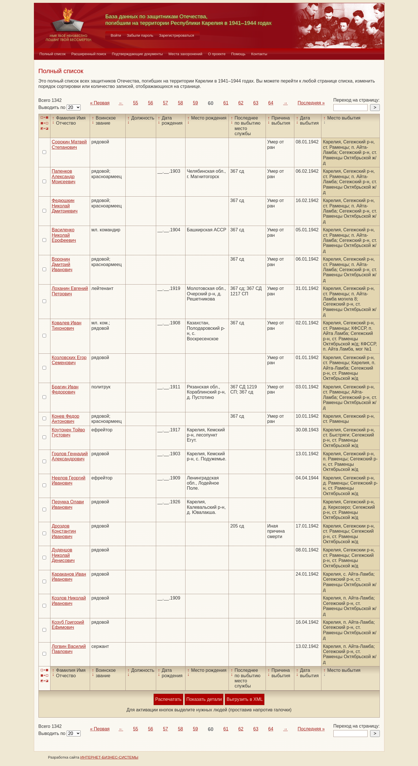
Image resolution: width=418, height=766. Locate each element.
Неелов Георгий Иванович (68, 480)
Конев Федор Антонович (65, 419)
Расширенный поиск (88, 54)
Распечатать (168, 699)
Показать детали (204, 699)
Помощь (238, 54)
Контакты (259, 54)
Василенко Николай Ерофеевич (64, 235)
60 (210, 103)
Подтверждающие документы (137, 54)
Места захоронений (185, 54)
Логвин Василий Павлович (69, 649)
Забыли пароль (140, 35)
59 (195, 102)
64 (270, 102)
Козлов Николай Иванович (69, 601)
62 (240, 102)
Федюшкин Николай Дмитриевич (65, 205)
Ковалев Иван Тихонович (66, 325)
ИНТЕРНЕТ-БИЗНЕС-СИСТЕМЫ (109, 757)
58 (180, 102)
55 (135, 102)
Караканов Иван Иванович (69, 577)
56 (150, 102)
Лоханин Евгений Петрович (70, 291)
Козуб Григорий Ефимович (68, 625)
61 (226, 102)
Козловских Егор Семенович (69, 360)
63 (255, 102)
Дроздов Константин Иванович (64, 531)
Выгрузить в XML (245, 699)
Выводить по (52, 107)
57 (165, 102)
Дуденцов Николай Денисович (63, 555)
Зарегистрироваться (176, 35)
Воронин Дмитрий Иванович (62, 264)
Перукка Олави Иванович (68, 504)
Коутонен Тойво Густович (68, 432)
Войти (116, 35)
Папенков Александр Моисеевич (64, 176)
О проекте (216, 54)
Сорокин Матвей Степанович (69, 144)
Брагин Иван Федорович (65, 389)
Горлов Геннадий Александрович (70, 456)
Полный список (53, 54)
